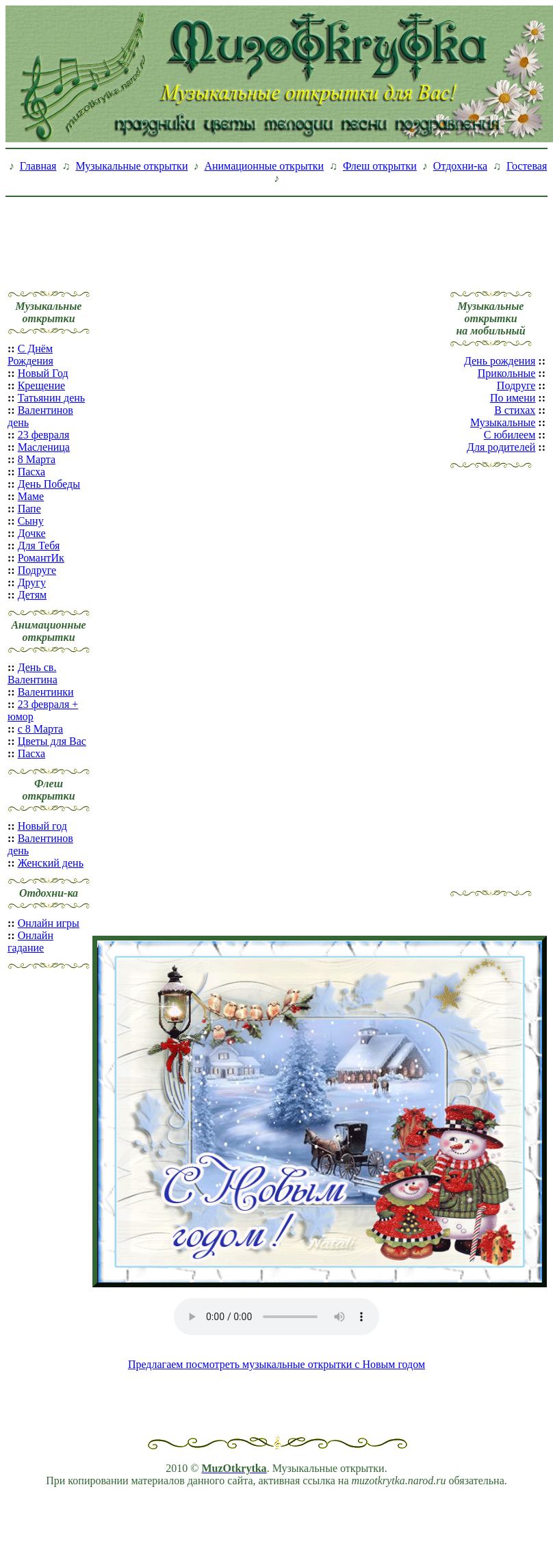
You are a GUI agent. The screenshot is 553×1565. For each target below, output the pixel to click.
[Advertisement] (276, 233)
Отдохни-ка (460, 166)
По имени (512, 398)
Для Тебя (39, 545)
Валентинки (46, 692)
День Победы (49, 484)
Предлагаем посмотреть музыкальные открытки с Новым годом (276, 1364)
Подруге (37, 570)
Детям (32, 595)
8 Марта (36, 459)
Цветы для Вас (52, 741)
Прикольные (507, 373)
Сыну (31, 521)
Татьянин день (52, 398)
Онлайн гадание (30, 942)
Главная (38, 166)
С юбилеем (510, 434)
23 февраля (44, 434)
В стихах (514, 410)
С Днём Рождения (30, 355)
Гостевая (526, 166)
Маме (31, 496)
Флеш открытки (380, 166)
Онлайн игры (48, 923)
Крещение (41, 385)
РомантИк (41, 558)
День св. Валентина (32, 673)
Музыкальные (502, 422)
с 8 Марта (41, 729)
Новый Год (43, 373)
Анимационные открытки (264, 166)
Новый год (42, 826)
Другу (32, 582)
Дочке (32, 533)
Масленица (44, 447)
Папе (29, 508)
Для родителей (501, 447)
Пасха (31, 471)
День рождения (499, 361)
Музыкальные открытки (131, 166)
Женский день (50, 863)
